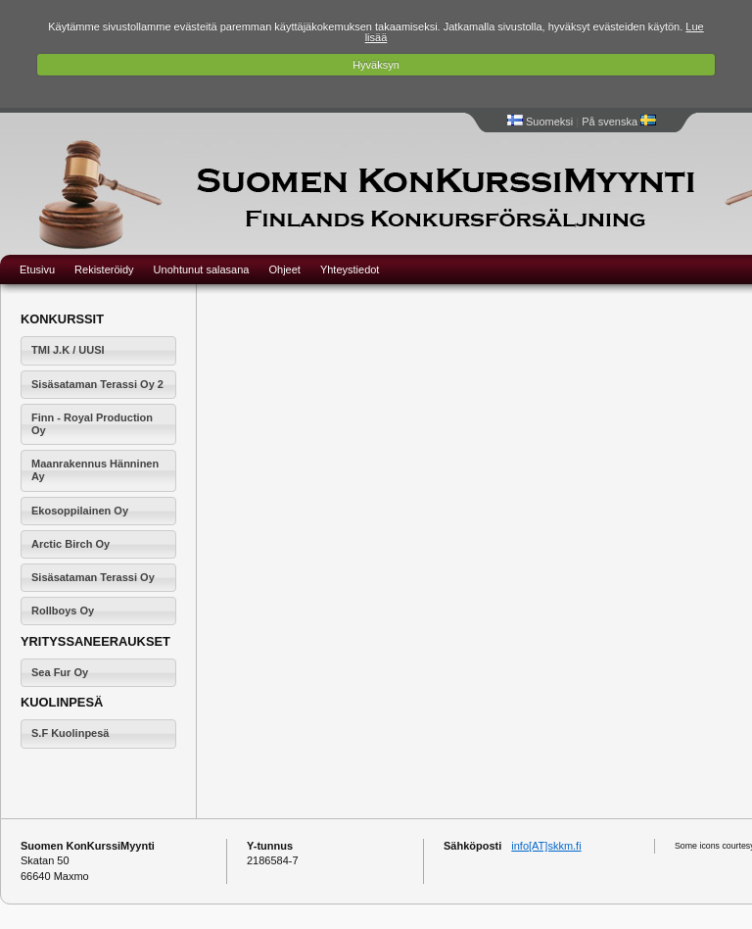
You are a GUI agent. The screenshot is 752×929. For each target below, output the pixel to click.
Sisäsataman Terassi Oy (93, 577)
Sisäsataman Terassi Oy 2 (97, 384)
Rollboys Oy (62, 610)
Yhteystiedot (350, 269)
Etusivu (37, 269)
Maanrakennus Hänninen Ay (95, 470)
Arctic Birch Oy (70, 544)
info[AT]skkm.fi (546, 846)
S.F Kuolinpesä (70, 733)
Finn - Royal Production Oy (92, 424)
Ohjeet (284, 269)
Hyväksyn (376, 65)
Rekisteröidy (104, 269)
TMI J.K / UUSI (68, 350)
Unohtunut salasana (202, 269)
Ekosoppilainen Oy (79, 510)
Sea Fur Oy (59, 672)
